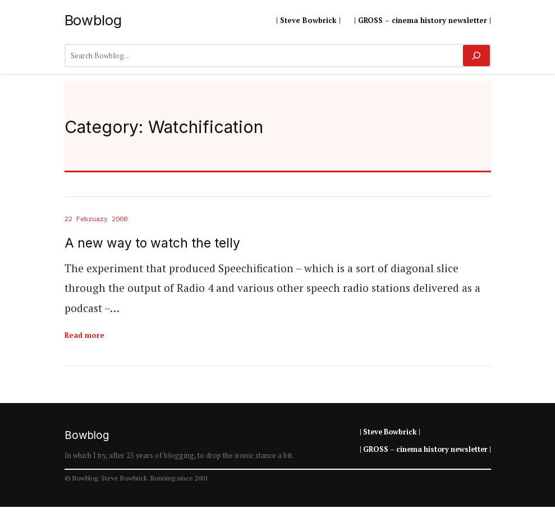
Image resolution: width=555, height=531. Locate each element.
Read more (84, 335)
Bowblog (93, 20)
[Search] (476, 55)
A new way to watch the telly (152, 243)
